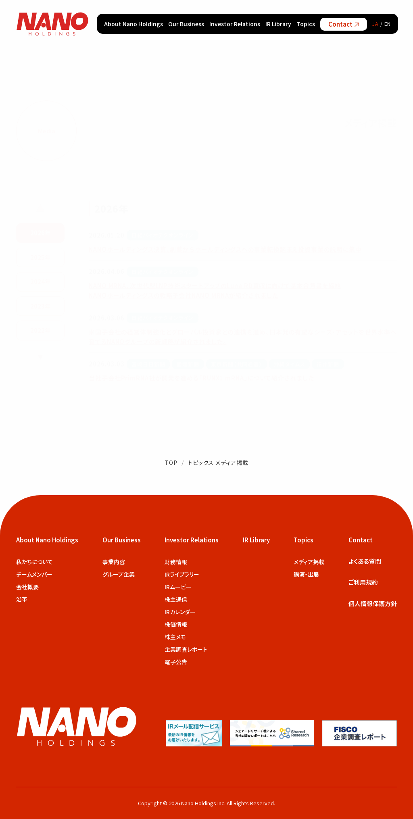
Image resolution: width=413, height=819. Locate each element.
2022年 (40, 329)
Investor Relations (234, 24)
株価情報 (176, 624)
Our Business (186, 24)
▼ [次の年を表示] (40, 355)
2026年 (40, 232)
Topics (305, 24)
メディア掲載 (309, 562)
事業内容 (113, 562)
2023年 (40, 305)
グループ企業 (118, 574)
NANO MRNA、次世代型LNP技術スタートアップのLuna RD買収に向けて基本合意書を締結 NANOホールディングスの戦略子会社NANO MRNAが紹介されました (215, 290)
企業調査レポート (186, 649)
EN (387, 23)
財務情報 (176, 562)
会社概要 (27, 587)
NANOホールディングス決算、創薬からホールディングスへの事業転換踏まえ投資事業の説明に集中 (225, 248)
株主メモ (175, 637)
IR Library (278, 24)
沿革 (21, 599)
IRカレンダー (180, 612)
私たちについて (34, 562)
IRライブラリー (182, 574)
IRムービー (178, 587)
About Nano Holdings (133, 24)
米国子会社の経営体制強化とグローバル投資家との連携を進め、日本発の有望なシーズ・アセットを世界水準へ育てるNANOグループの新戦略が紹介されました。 (243, 336)
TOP (171, 462)
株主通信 (176, 599)
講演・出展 (306, 574)
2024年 (40, 281)
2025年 (40, 256)
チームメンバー (34, 574)
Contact (343, 24)
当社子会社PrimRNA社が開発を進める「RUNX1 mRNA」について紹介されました (201, 377)
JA (375, 23)
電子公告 (176, 662)
